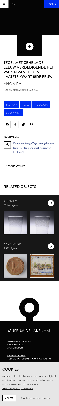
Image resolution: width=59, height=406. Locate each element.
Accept (9, 398)
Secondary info (18, 166)
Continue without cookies (35, 398)
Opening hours (16, 355)
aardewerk (41, 104)
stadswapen (13, 112)
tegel (26, 104)
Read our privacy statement (17, 388)
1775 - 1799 (11, 104)
